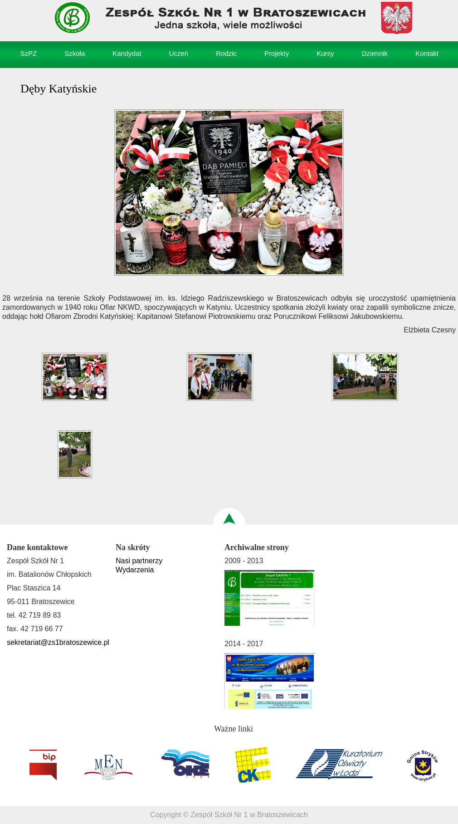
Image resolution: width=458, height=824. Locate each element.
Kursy (325, 53)
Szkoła (74, 53)
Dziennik (375, 53)
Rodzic (226, 53)
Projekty (276, 53)
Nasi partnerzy (139, 561)
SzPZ (28, 53)
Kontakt (427, 53)
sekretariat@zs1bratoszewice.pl (58, 642)
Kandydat (126, 53)
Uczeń (179, 53)
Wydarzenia (135, 570)
